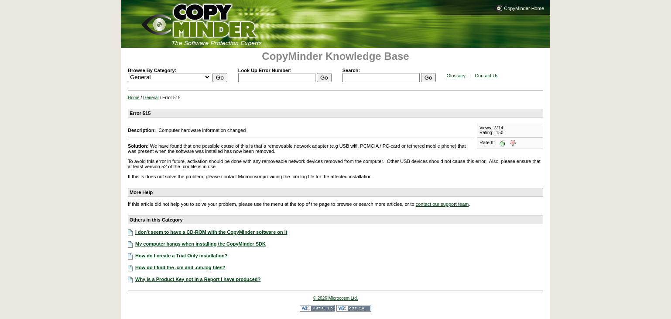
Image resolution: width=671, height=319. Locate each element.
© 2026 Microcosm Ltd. (335, 298)
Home (134, 97)
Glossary (456, 75)
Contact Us (486, 75)
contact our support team (442, 204)
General (151, 97)
